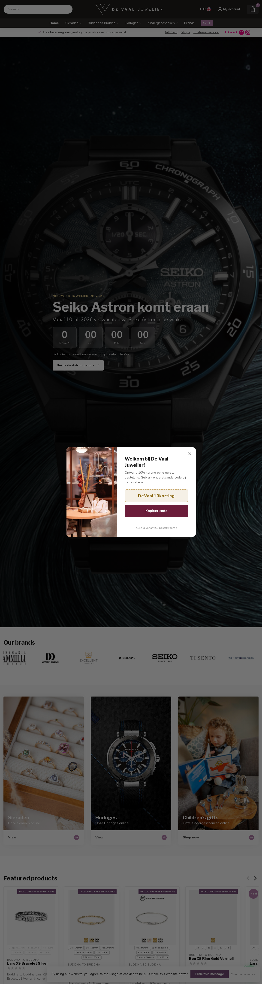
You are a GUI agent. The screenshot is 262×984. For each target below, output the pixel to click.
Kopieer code (156, 510)
